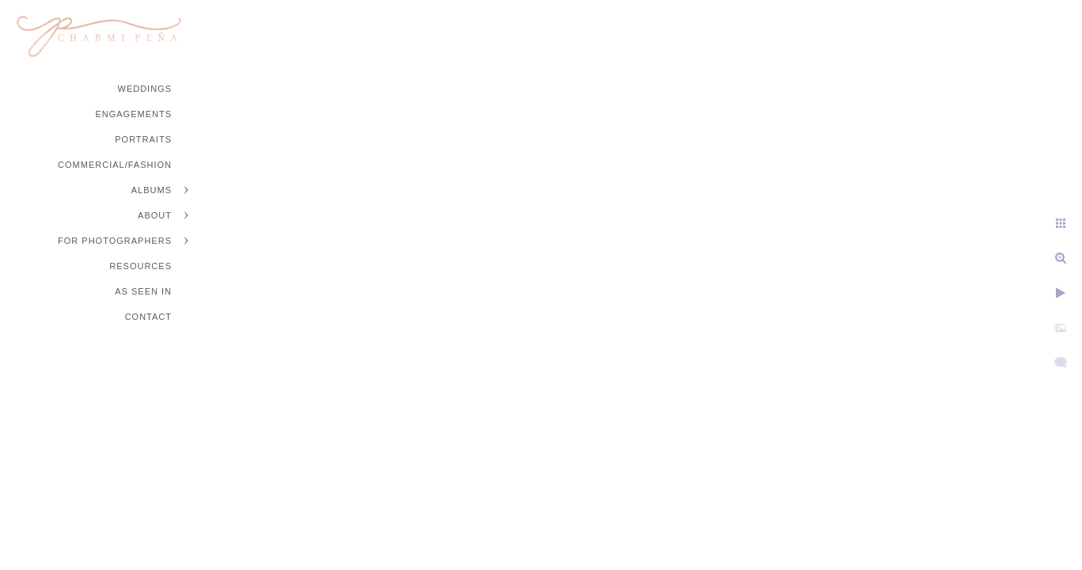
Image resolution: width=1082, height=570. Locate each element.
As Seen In (143, 291)
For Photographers (115, 240)
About (155, 215)
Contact (148, 316)
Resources (140, 266)
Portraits (143, 139)
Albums (151, 190)
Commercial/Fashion (115, 164)
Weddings (145, 88)
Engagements (133, 114)
